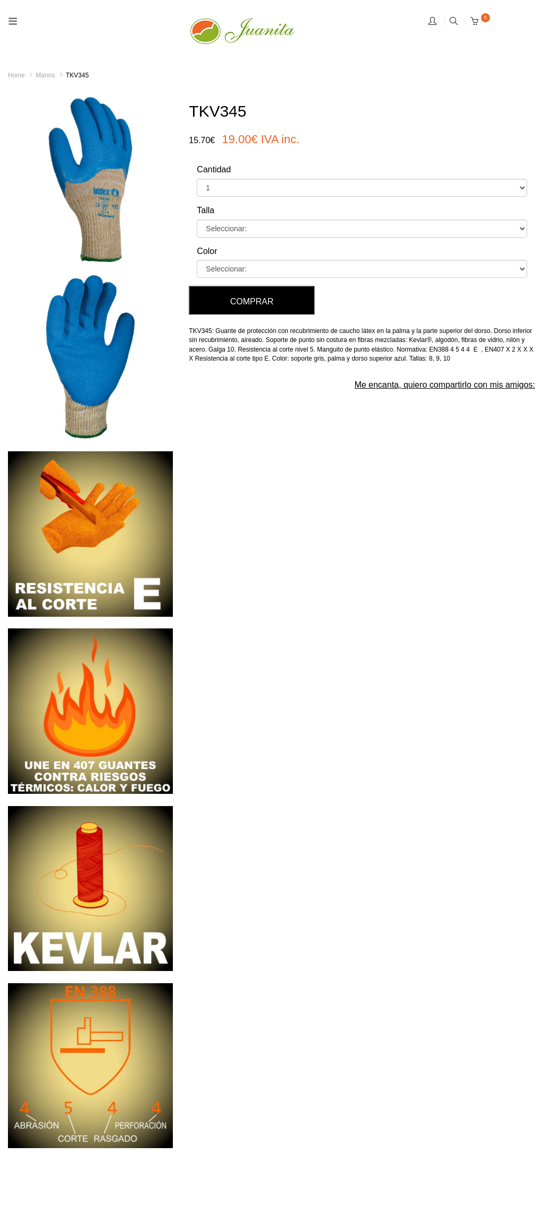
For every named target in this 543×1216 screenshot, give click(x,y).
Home (16, 75)
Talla (205, 210)
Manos (45, 75)
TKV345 (77, 75)
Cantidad (214, 169)
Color (207, 251)
